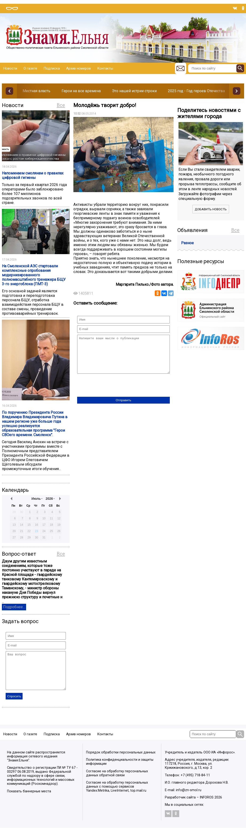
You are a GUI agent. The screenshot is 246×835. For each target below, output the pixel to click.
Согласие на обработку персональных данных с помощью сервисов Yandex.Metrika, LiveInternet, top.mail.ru (117, 794)
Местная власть (36, 91)
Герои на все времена (81, 91)
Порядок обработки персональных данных (120, 759)
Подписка (52, 68)
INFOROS (207, 804)
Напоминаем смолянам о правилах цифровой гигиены (32, 175)
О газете (30, 68)
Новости (10, 68)
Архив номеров (78, 68)
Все (61, 105)
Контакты (105, 68)
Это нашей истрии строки (134, 91)
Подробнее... (14, 607)
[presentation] (113, 393)
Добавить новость (211, 209)
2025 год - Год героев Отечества (196, 91)
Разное (187, 243)
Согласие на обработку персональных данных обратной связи (117, 780)
